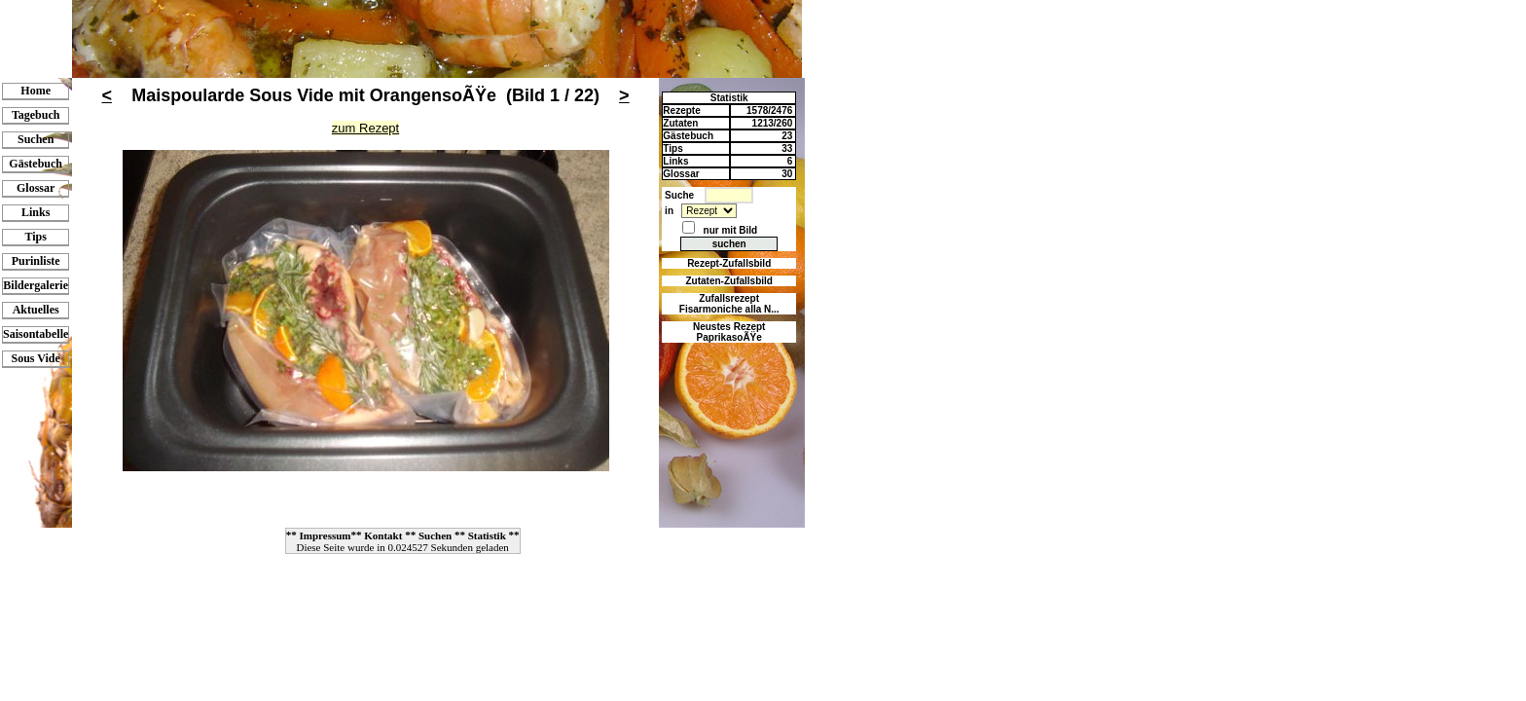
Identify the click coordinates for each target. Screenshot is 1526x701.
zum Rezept (365, 128)
